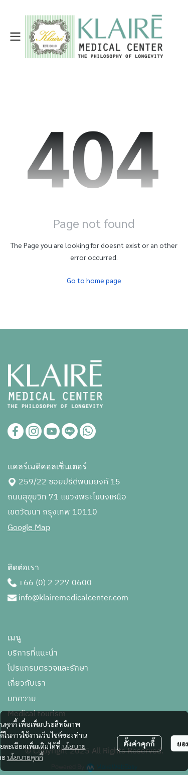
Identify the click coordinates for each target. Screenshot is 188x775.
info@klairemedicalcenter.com (73, 598)
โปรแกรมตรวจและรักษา (48, 668)
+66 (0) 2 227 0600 (55, 583)
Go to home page (94, 280)
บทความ (22, 699)
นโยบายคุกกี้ (25, 756)
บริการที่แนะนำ (33, 653)
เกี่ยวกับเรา (27, 683)
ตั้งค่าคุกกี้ (139, 743)
